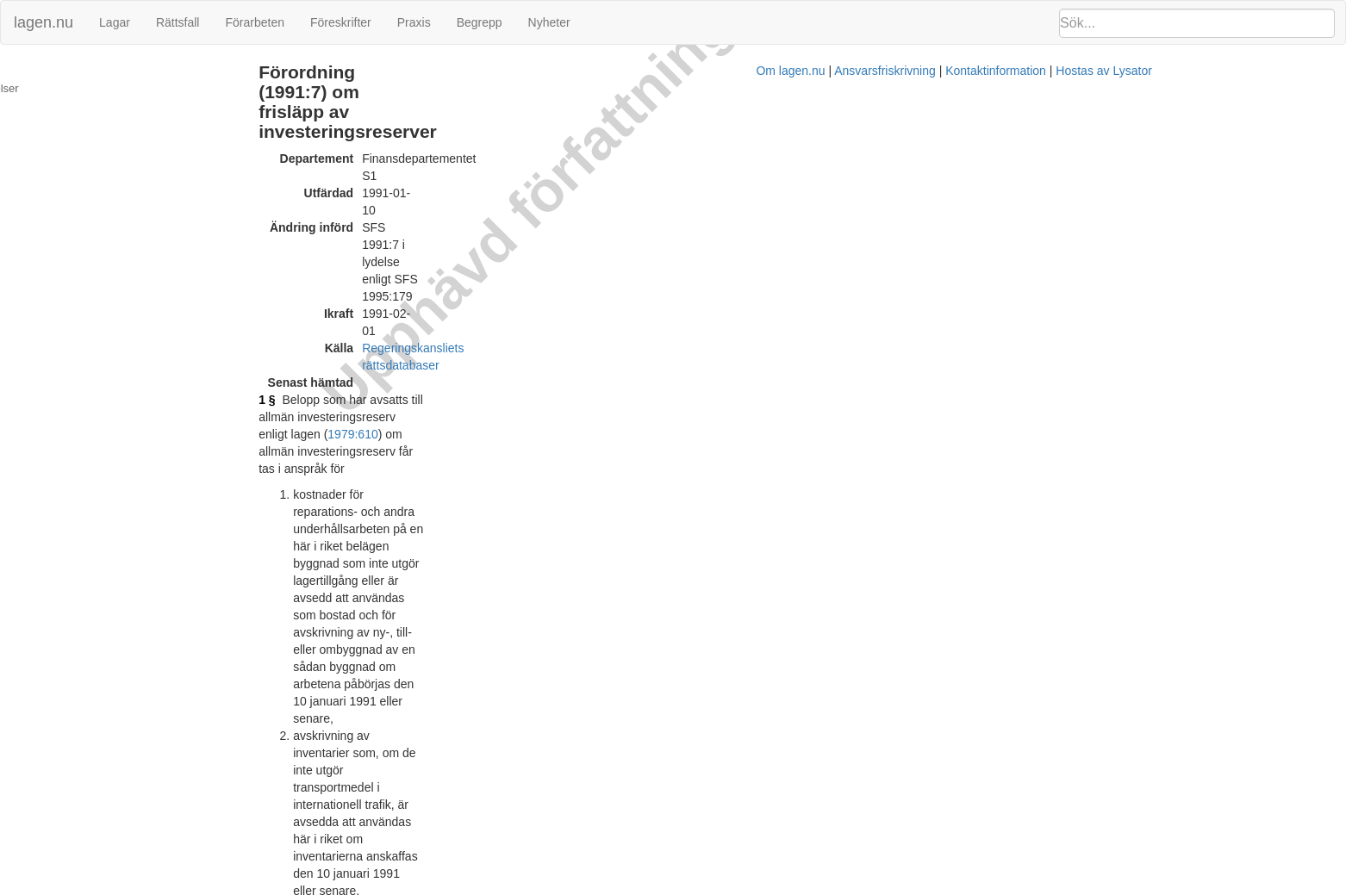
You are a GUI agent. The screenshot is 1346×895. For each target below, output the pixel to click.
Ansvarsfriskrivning (771, 886)
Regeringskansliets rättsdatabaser (563, 168)
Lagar (114, 22)
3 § (377, 573)
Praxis (414, 22)
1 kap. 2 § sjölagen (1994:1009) (642, 409)
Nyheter (549, 22)
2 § (377, 392)
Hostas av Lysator (991, 886)
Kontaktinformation (882, 886)
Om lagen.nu (678, 886)
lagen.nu (43, 22)
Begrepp (479, 22)
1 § (377, 202)
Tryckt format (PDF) (449, 796)
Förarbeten (254, 22)
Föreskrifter (340, 22)
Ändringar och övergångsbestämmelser (109, 71)
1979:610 (770, 202)
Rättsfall (178, 22)
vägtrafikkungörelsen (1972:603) (713, 512)
